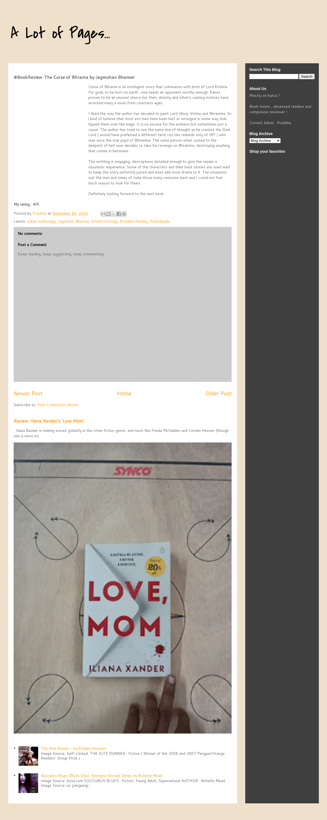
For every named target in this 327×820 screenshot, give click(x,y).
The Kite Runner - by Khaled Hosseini (73, 748)
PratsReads (160, 221)
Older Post (218, 393)
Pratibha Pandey (134, 221)
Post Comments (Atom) (57, 405)
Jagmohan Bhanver (73, 221)
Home (124, 393)
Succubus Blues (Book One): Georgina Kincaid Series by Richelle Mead (101, 775)
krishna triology (105, 221)
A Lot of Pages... (60, 33)
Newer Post (28, 393)
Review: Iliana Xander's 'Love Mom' (49, 421)
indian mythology (41, 221)
